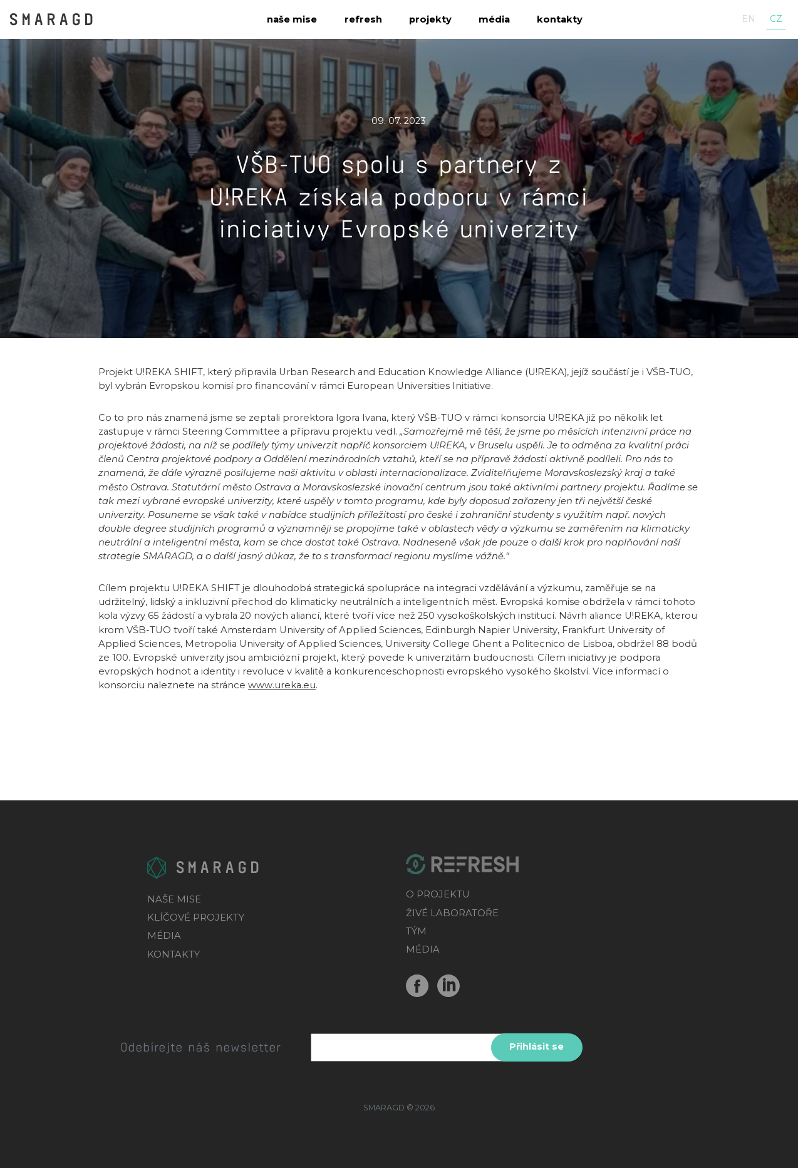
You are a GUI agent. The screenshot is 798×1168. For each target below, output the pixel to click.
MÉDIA (164, 935)
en (748, 18)
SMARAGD (52, 18)
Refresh (363, 19)
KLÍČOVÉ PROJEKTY (195, 917)
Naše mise (292, 19)
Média (494, 19)
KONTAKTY (173, 954)
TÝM (416, 931)
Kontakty (560, 19)
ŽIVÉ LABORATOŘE (452, 913)
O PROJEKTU (438, 894)
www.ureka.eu (282, 685)
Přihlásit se (536, 1046)
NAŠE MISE (174, 899)
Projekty (430, 19)
